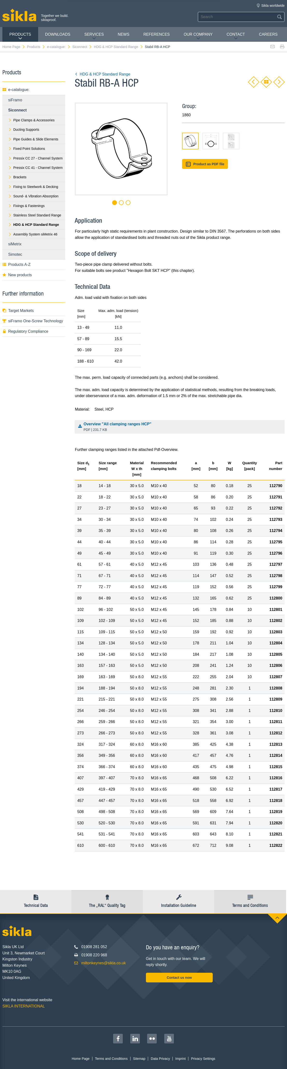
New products (17, 275)
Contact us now (179, 977)
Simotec (15, 254)
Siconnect (82, 47)
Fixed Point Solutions (26, 149)
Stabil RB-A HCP (157, 47)
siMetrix (14, 244)
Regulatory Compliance (25, 331)
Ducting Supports (23, 129)
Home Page (13, 47)
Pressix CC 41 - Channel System (35, 168)
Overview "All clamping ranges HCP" (181, 427)
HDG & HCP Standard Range (118, 47)
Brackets (17, 177)
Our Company (198, 36)
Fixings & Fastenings (26, 206)
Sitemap (139, 1059)
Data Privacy (160, 1059)
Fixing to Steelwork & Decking (33, 187)
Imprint (180, 1059)
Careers (268, 34)
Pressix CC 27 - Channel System (35, 158)
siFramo (15, 100)
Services (94, 36)
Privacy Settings (203, 1059)
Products (20, 36)
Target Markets (18, 311)
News (123, 34)
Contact (235, 36)
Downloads (57, 34)
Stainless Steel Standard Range (34, 215)
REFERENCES (156, 34)
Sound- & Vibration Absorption (33, 196)
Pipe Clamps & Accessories (31, 120)
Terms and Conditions (111, 1059)
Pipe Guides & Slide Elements (33, 139)
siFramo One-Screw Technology (32, 321)
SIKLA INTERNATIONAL (23, 1006)
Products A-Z (16, 264)
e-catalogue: (59, 47)
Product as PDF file (205, 164)
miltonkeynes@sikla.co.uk (103, 963)
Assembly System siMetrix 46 (32, 234)
